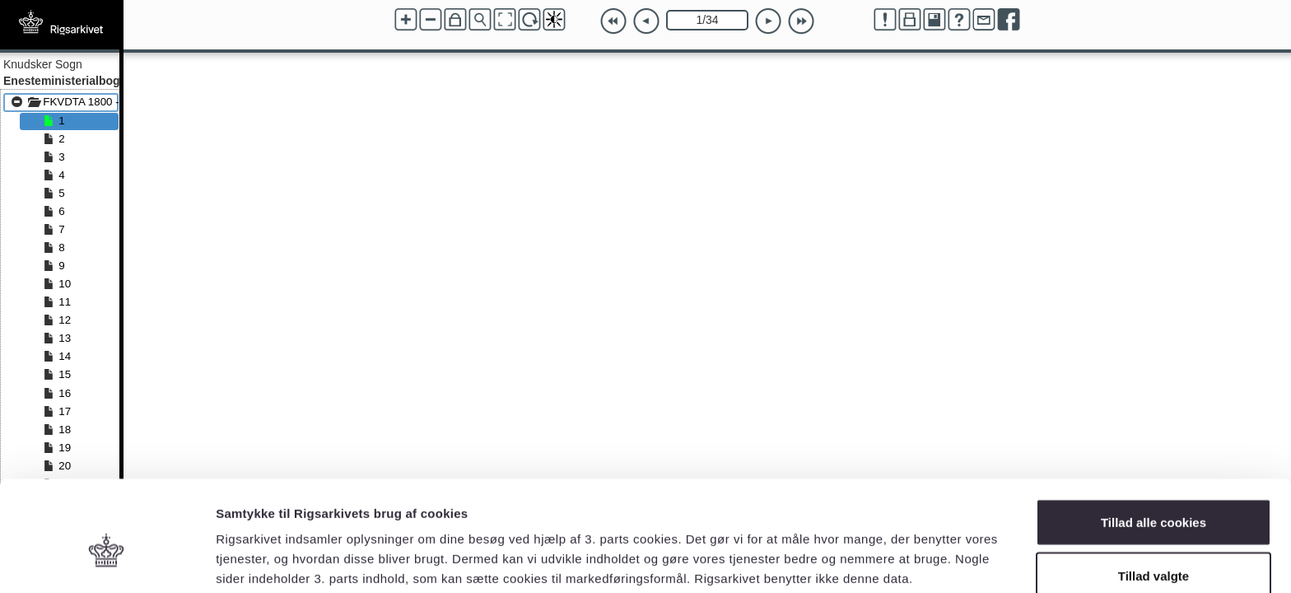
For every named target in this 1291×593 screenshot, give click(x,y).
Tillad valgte (1153, 495)
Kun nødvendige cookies (1153, 549)
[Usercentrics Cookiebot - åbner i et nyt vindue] (107, 561)
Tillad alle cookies (1153, 441)
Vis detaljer (856, 551)
